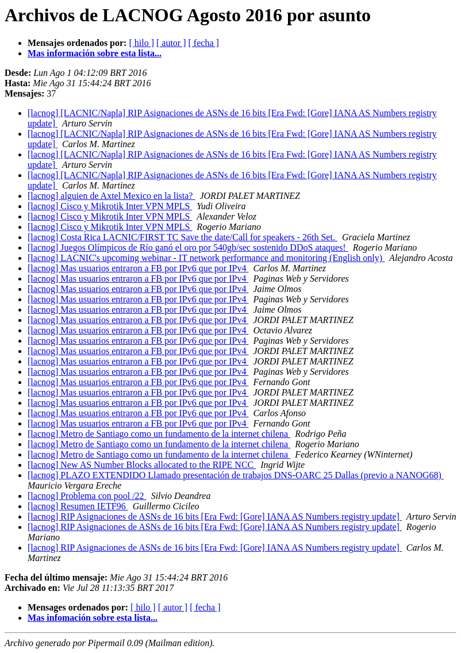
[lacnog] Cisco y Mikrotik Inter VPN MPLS (110, 206)
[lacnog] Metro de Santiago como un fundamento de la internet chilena (159, 434)
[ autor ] (171, 43)
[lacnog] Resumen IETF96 (78, 506)
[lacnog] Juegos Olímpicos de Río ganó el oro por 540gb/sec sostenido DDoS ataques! (188, 247)
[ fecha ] (204, 43)
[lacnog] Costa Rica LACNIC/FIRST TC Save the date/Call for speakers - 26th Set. (182, 237)
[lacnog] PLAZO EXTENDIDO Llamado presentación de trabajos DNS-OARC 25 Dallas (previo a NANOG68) (236, 475)
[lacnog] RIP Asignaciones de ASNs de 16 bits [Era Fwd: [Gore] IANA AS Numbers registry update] (215, 516)
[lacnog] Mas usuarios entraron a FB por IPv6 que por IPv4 (138, 268)
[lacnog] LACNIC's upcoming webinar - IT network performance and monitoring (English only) (206, 258)
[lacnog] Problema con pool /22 (87, 496)
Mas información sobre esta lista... (95, 53)
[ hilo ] (141, 43)
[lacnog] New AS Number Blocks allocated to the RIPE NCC (142, 465)
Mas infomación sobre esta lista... (92, 618)
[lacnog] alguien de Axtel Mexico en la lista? (111, 196)
